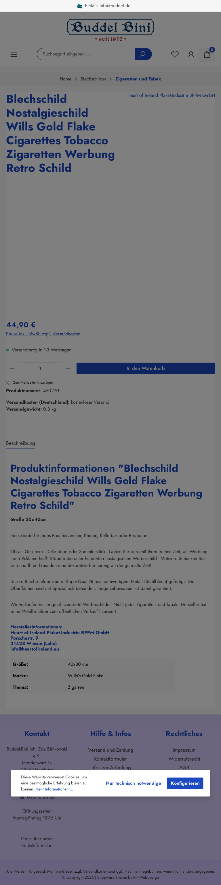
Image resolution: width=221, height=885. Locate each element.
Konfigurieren (185, 783)
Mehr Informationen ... (54, 789)
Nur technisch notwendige (133, 783)
